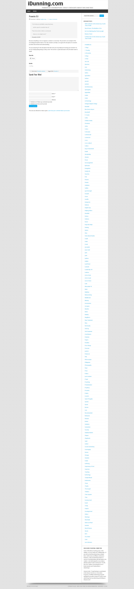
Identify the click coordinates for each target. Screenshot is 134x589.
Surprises (87, 469)
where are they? (89, 522)
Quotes (87, 401)
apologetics (88, 89)
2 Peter (86, 58)
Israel (86, 244)
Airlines (87, 78)
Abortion (87, 64)
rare (86, 410)
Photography (88, 365)
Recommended (88, 413)
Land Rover (87, 264)
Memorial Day (88, 295)
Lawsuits (87, 266)
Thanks (86, 486)
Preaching (87, 382)
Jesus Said (87, 250)
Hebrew (87, 205)
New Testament (89, 320)
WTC (86, 533)
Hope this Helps (89, 224)
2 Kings (86, 56)
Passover (87, 348)
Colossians (87, 131)
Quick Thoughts (89, 399)
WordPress (100, 586)
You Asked (87, 536)
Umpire (87, 508)
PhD (86, 356)
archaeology (88, 101)
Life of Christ (88, 280)
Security (87, 429)
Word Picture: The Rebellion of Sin (93, 28)
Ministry (87, 300)
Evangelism (87, 168)
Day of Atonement (89, 148)
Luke (86, 283)
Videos (86, 514)
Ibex (86, 233)
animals (87, 84)
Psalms (86, 393)
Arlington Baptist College (91, 103)
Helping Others (88, 210)
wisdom (43, 71)
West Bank (87, 519)
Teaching (87, 472)
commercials (88, 134)
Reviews (87, 418)
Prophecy (87, 387)
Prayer (86, 379)
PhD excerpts (88, 359)
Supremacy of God (89, 466)
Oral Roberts (88, 334)
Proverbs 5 (56, 71)
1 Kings (86, 47)
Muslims (87, 309)
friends (86, 182)
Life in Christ (88, 275)
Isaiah (86, 238)
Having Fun (87, 202)
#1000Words (88, 44)
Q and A (87, 396)
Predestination (88, 384)
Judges (86, 261)
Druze (86, 160)
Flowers (87, 179)
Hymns (86, 230)
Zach (86, 539)
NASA (86, 311)
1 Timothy (87, 50)
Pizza (86, 370)
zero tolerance (88, 542)
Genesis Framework (92, 586)
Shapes (87, 435)
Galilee (86, 188)
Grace (86, 196)
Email (53, 96)
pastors (87, 351)
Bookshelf (87, 112)
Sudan (86, 460)
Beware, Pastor (88, 34)
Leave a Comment (53, 19)
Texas (86, 483)
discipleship (88, 154)
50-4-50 (87, 61)
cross (86, 140)
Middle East (88, 297)
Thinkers (87, 491)
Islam (86, 241)
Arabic (86, 95)
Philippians (87, 362)
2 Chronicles (88, 53)
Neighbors (87, 317)
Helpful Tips (88, 207)
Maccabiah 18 (88, 286)
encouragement (89, 162)
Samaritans (87, 427)
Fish (86, 176)
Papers (34, 11)
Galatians (87, 185)
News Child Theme (81, 586)
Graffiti (86, 199)
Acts (86, 67)
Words (86, 531)
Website (54, 99)
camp (86, 117)
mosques (87, 306)
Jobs (86, 252)
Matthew (87, 292)
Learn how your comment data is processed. (59, 110)
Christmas (87, 123)
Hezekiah (87, 213)
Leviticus (87, 272)
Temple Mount (88, 477)
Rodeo (86, 421)
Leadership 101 (88, 269)
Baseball (87, 106)
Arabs (86, 98)
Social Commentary (89, 446)
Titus (86, 497)
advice (86, 72)
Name (53, 93)
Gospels (87, 193)
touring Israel (88, 500)
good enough (88, 191)
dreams (87, 157)
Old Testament (88, 331)
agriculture (87, 75)
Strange (87, 455)
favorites (87, 174)
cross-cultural (88, 143)
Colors (86, 129)
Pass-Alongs (88, 345)
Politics (86, 373)
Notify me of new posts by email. (39, 104)
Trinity (86, 505)
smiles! (86, 444)
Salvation (87, 424)
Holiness (87, 219)
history (86, 216)
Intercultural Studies (90, 235)
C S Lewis (87, 115)
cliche (86, 126)
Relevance (87, 415)
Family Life (87, 171)
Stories (86, 452)
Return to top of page (32, 586)
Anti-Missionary (89, 86)
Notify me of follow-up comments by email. (41, 102)
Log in (105, 586)
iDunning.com (67, 4)
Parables (87, 342)
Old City (87, 328)
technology (87, 474)
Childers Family (88, 120)
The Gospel (88, 488)
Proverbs (39, 71)
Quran (86, 404)
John (86, 255)
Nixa (86, 323)
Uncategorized (88, 511)
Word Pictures (88, 528)
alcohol (87, 81)
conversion (87, 137)
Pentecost (87, 354)
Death (86, 151)
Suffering (87, 463)
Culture (86, 146)
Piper (86, 368)
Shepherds (87, 438)
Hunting (87, 227)
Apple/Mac (87, 92)
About (29, 11)
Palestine (87, 337)
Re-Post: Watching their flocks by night (94, 31)
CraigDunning (43, 19)
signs (86, 441)
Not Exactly (87, 325)
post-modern (88, 376)
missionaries (88, 303)
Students (87, 458)
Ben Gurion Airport (89, 109)
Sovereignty (88, 449)
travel (86, 503)
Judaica (87, 258)
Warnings (87, 517)
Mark (86, 289)
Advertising (88, 70)
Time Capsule (88, 494)
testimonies (88, 480)
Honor (86, 221)
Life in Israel (88, 278)
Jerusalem (87, 247)
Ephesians (87, 165)
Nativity (87, 314)
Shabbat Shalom (89, 432)
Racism (86, 407)
